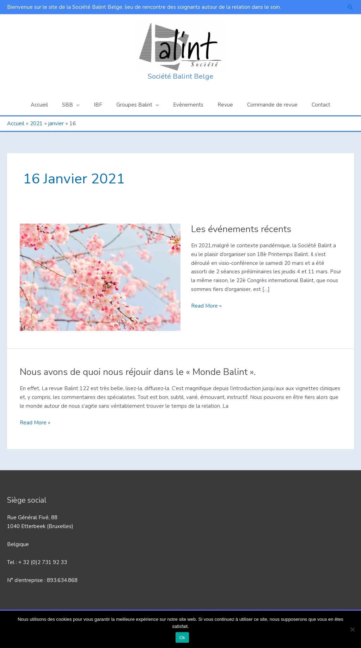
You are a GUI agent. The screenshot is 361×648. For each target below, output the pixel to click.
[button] (350, 7)
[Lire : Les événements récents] (100, 276)
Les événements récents (241, 229)
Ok (182, 637)
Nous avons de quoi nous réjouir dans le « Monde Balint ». (138, 372)
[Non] (352, 629)
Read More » (206, 306)
